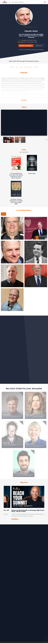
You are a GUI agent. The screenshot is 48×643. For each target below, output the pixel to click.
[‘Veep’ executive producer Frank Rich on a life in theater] (20, 140)
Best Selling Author (22, 42)
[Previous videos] (2, 139)
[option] (24, 503)
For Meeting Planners (28, 67)
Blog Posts (36, 67)
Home (25, 27)
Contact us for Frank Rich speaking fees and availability (31, 49)
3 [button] (22, 521)
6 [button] (25, 521)
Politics (35, 40)
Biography (12, 67)
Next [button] (45, 503)
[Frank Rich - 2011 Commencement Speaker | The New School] (8, 140)
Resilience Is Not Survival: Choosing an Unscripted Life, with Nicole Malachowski (23, 511)
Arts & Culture (30, 40)
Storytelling (23, 40)
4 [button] (23, 521)
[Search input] (27, 2)
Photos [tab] (3, 214)
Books (21, 67)
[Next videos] (47, 139)
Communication (30, 42)
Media (35, 42)
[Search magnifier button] (9, 2)
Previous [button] (3, 503)
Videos (17, 67)
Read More (24, 100)
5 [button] (24, 521)
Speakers (30, 27)
